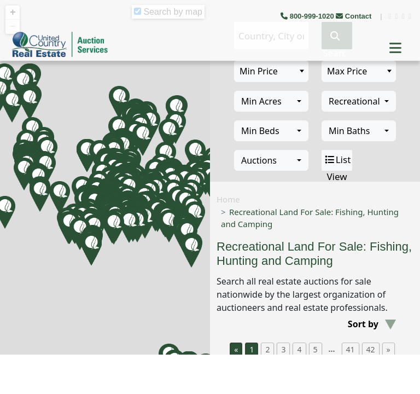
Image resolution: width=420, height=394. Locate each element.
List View (337, 160)
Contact (355, 16)
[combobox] (271, 101)
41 (350, 349)
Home (228, 199)
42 (370, 349)
